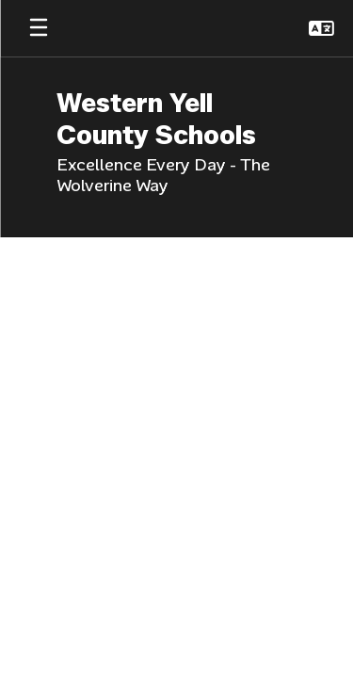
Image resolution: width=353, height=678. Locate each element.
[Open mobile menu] (38, 28)
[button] (321, 28)
